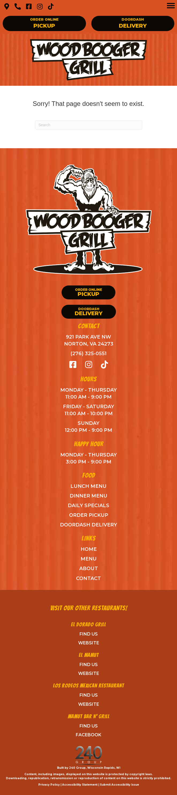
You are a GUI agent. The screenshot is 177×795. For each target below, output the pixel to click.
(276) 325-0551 (88, 353)
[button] (6, 6)
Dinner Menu (88, 496)
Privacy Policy (49, 784)
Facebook (88, 734)
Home (89, 549)
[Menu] (171, 5)
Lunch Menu (88, 486)
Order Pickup (88, 515)
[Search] (88, 124)
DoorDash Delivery (88, 525)
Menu (89, 559)
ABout (88, 568)
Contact (88, 578)
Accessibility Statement (79, 784)
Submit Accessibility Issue (119, 784)
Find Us (89, 634)
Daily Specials (88, 505)
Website (88, 642)
